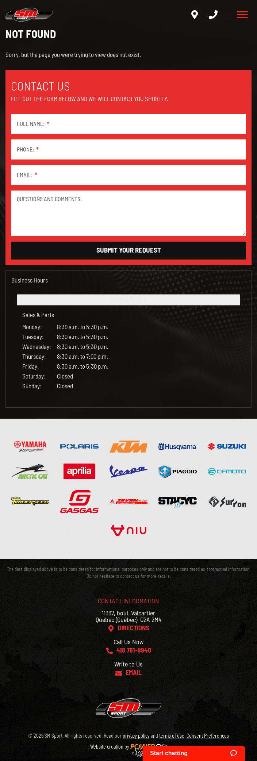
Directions (133, 628)
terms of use (171, 736)
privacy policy (136, 736)
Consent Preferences (208, 736)
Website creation (106, 747)
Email (134, 673)
